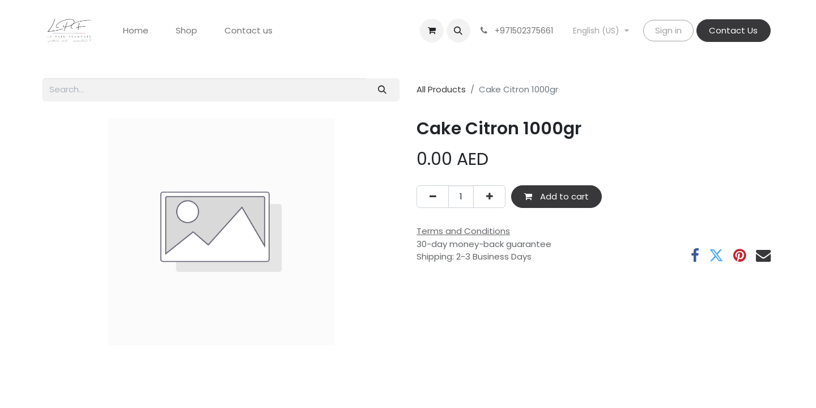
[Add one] (489, 197)
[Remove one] (432, 197)
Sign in (668, 30)
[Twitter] (716, 255)
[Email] (763, 255)
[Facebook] (695, 255)
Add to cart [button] (556, 196)
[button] (458, 30)
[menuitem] (135, 31)
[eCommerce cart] (432, 30)
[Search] (383, 89)
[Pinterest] (739, 255)
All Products (441, 89)
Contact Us (733, 30)
